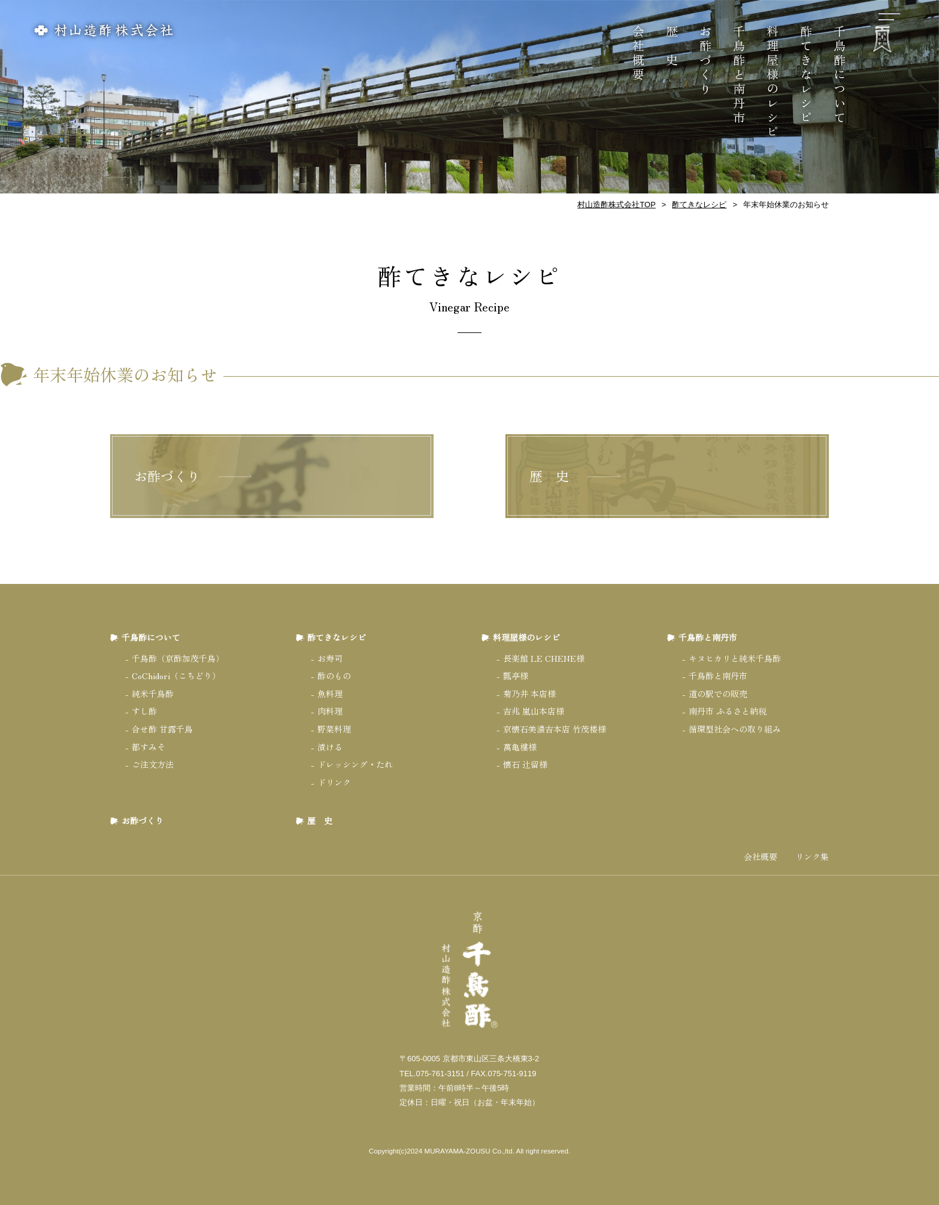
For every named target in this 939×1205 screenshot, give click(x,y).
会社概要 (638, 54)
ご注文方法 (153, 764)
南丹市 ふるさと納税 (728, 711)
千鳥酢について (840, 75)
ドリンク (334, 782)
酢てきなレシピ (806, 75)
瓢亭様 (515, 676)
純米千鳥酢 (153, 694)
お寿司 (330, 658)
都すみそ (148, 747)
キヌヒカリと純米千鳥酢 (735, 658)
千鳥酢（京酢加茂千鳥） (178, 658)
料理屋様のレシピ (773, 82)
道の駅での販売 (718, 694)
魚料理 (330, 694)
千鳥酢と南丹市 (739, 75)
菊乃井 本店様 (529, 694)
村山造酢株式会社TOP (616, 204)
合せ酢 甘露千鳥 (162, 729)
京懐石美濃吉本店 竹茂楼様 (554, 729)
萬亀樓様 (520, 747)
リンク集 (812, 856)
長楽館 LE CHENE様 (543, 658)
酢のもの (334, 676)
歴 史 (672, 46)
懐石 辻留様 (525, 764)
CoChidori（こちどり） (176, 676)
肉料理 (330, 711)
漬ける (330, 747)
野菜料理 (334, 729)
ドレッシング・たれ (355, 764)
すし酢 (144, 711)
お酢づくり (705, 61)
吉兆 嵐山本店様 (533, 711)
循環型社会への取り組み (735, 729)
